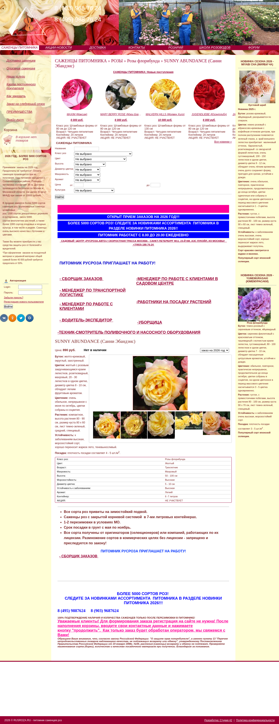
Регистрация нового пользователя (24, 301)
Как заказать (16, 96)
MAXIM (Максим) (77, 114)
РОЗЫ (117, 60)
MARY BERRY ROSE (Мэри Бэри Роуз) (121, 114)
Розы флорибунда (143, 60)
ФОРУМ (253, 47)
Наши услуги (16, 76)
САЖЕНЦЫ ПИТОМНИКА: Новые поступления (143, 72)
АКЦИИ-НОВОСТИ (58, 47)
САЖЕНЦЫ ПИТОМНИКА (20, 47)
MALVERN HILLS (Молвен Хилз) (165, 114)
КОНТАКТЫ (136, 47)
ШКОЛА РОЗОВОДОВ (214, 47)
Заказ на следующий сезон (26, 104)
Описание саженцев (21, 68)
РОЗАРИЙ (175, 47)
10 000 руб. (165, 120)
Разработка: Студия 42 (218, 720)
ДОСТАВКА (98, 47)
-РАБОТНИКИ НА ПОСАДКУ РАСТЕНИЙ (173, 302)
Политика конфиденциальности (255, 720)
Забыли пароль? (13, 297)
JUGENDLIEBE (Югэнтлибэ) (209, 114)
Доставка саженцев (21, 60)
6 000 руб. (77, 120)
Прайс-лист (15, 120)
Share (4, 318)
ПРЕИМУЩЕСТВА (19, 111)
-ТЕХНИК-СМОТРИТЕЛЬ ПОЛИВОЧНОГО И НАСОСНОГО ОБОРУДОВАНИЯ (129, 332)
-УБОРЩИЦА (149, 322)
